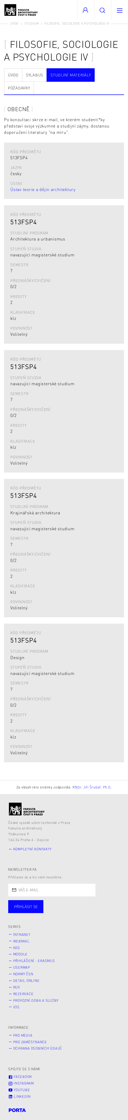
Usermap (21, 967)
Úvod (14, 23)
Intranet (22, 934)
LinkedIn (19, 1096)
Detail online (26, 980)
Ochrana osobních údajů (37, 1048)
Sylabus (34, 74)
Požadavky (19, 87)
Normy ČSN (23, 974)
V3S (16, 1007)
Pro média (23, 1035)
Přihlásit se (26, 906)
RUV (16, 987)
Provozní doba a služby (36, 1000)
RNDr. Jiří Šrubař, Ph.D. (92, 787)
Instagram (21, 1083)
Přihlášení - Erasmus (34, 961)
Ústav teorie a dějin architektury (43, 189)
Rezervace (23, 994)
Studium (32, 23)
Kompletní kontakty (32, 849)
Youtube (19, 1090)
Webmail (21, 941)
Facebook (20, 1076)
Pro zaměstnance (30, 1042)
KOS (16, 948)
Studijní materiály (71, 74)
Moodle (20, 954)
